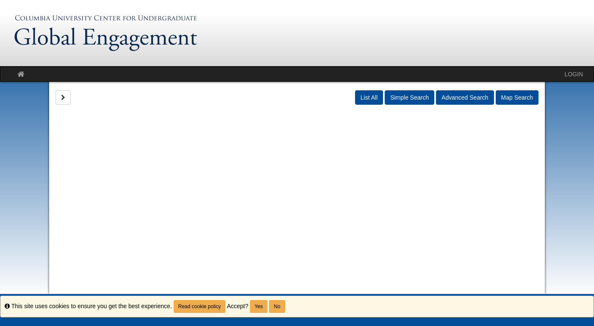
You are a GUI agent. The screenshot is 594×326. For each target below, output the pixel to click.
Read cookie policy (199, 306)
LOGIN (573, 74)
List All (369, 97)
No (277, 306)
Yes (259, 306)
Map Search (517, 97)
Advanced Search (465, 97)
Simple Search (409, 97)
